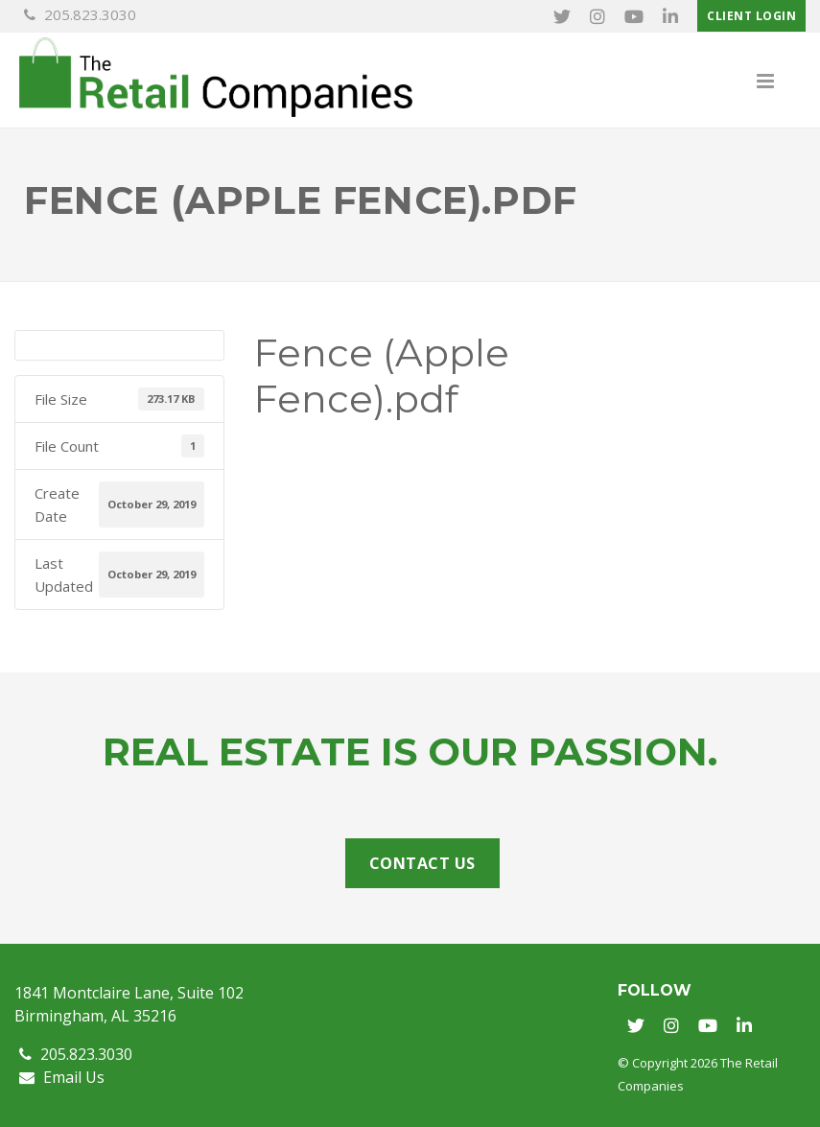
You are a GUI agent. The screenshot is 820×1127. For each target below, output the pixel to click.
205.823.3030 (80, 14)
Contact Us (422, 863)
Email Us (62, 1077)
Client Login (751, 16)
